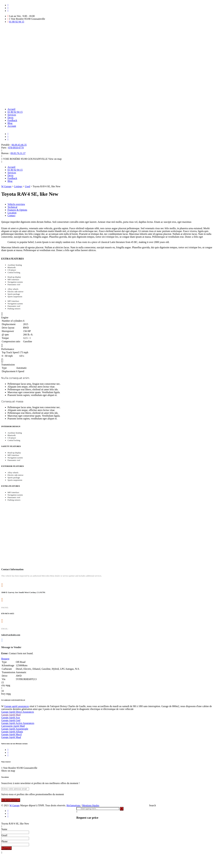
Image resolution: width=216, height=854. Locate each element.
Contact (11, 215)
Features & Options (17, 210)
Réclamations (74, 805)
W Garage (14, 805)
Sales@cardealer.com (10, 635)
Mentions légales (90, 805)
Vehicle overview (16, 204)
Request (6, 848)
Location (12, 212)
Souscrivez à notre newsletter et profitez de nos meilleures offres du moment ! (40, 783)
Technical (12, 207)
